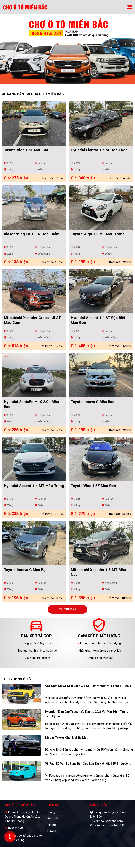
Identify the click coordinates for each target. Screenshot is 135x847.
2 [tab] (70, 82)
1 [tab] (66, 82)
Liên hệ (51, 831)
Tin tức (51, 824)
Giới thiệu (53, 818)
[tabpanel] (67, 51)
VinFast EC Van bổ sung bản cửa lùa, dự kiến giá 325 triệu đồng (88, 763)
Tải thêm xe (67, 609)
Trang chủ (53, 812)
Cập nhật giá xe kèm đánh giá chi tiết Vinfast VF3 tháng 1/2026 (88, 685)
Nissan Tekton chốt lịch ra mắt (66, 737)
